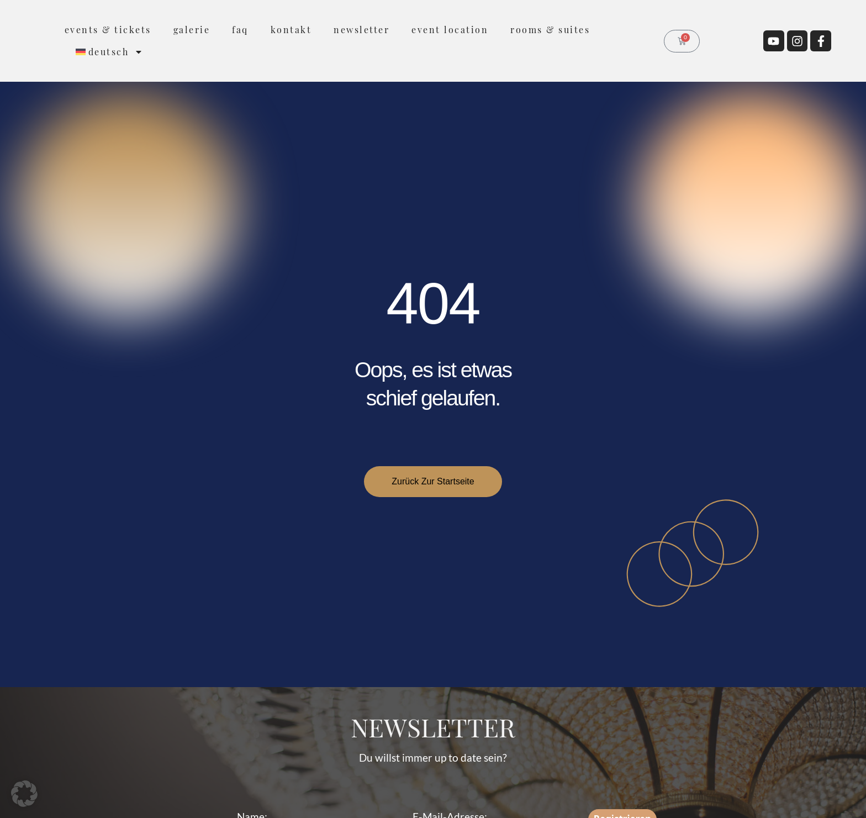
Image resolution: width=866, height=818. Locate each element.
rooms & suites (550, 29)
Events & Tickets (108, 29)
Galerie (191, 29)
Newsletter (361, 29)
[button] (24, 793)
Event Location (449, 29)
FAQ (240, 29)
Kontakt (291, 29)
